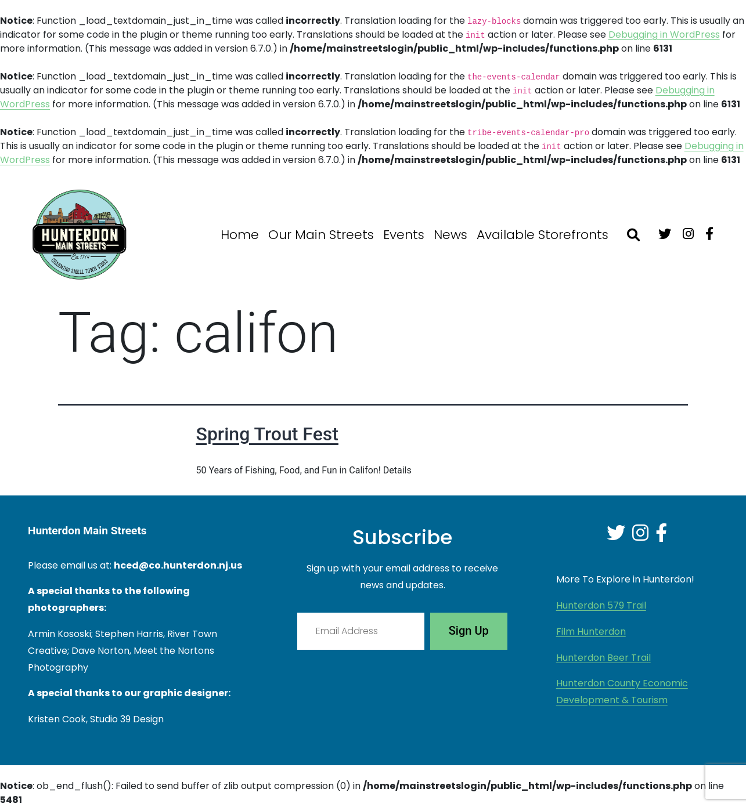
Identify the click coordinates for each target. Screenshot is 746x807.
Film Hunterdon (591, 631)
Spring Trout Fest (267, 434)
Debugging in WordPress (664, 34)
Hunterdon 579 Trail (601, 605)
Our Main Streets (321, 235)
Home (240, 235)
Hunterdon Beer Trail (603, 657)
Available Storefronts (542, 235)
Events (403, 235)
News (450, 235)
